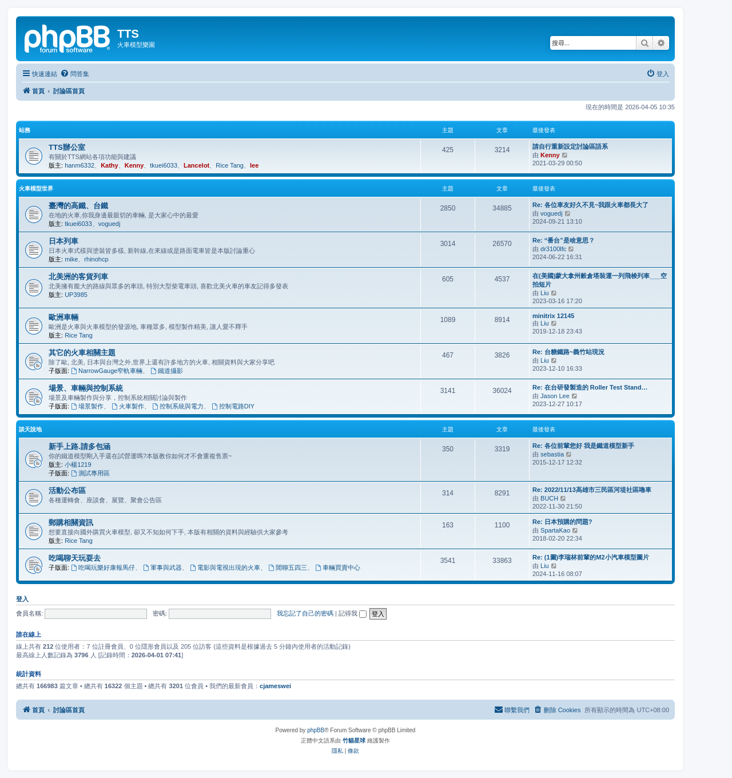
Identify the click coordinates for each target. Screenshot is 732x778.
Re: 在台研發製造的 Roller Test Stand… (589, 387)
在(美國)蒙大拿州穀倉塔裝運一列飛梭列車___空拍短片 (599, 280)
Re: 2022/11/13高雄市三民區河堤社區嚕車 (591, 489)
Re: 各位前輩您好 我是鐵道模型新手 (583, 445)
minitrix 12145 (553, 315)
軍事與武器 (162, 567)
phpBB (315, 730)
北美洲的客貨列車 (78, 276)
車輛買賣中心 (337, 567)
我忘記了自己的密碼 (305, 613)
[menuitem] (74, 74)
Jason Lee (555, 395)
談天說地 (30, 429)
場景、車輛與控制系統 (86, 388)
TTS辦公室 (67, 147)
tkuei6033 (163, 165)
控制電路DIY (233, 406)
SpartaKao (555, 530)
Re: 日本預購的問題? (562, 521)
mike (71, 259)
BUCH (549, 498)
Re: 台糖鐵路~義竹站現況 (568, 351)
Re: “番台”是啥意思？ (563, 240)
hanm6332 (79, 165)
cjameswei (275, 685)
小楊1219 (78, 464)
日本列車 (63, 241)
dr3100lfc (553, 248)
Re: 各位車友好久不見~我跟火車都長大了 (590, 204)
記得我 (353, 613)
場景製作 (87, 406)
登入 (22, 599)
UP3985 (76, 294)
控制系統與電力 (178, 406)
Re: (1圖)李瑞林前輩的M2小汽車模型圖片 (590, 557)
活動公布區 (67, 490)
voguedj (109, 223)
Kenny (134, 165)
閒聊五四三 (287, 567)
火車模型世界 (36, 188)
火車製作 (128, 406)
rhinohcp (96, 259)
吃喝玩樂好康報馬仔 (103, 567)
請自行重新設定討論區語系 (570, 146)
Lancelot (196, 165)
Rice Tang (230, 165)
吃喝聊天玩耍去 (75, 558)
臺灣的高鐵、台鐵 (78, 205)
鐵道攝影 (167, 370)
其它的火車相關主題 (82, 352)
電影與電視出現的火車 (225, 567)
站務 (24, 130)
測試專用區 (90, 473)
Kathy (109, 165)
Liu (544, 292)
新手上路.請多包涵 (79, 446)
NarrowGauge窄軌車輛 (106, 370)
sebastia (552, 454)
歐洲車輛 (63, 317)
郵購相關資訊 (71, 522)
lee (254, 165)
